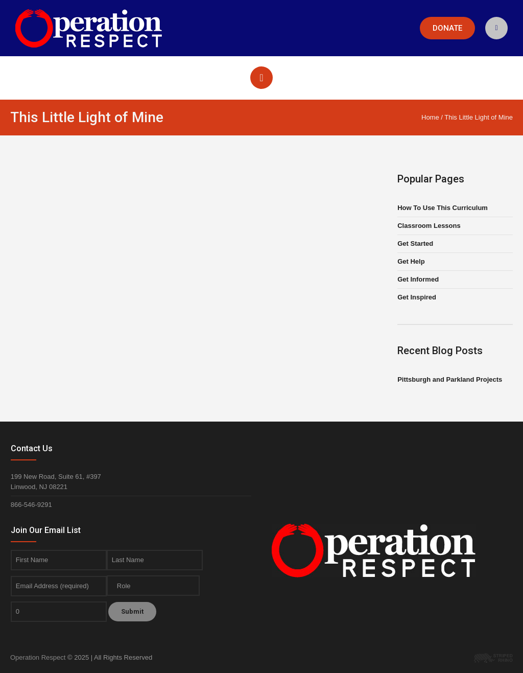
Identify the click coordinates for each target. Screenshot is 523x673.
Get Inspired (416, 297)
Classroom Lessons (429, 225)
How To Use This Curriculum (442, 208)
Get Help (410, 261)
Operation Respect (37, 657)
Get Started (415, 243)
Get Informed (418, 279)
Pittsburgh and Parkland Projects (449, 379)
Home (430, 117)
